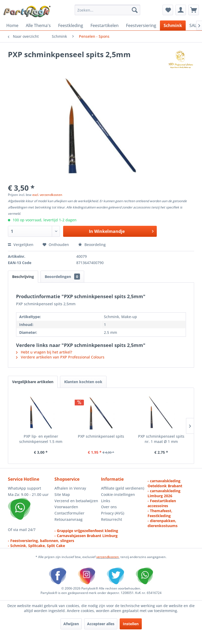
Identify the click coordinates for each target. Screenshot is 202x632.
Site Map (62, 494)
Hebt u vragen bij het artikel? (44, 352)
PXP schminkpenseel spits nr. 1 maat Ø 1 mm (161, 439)
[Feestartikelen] (104, 25)
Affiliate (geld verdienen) (122, 488)
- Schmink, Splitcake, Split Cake (36, 545)
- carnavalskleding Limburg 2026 (164, 493)
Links (105, 500)
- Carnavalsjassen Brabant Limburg (86, 535)
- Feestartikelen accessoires (162, 503)
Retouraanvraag (68, 519)
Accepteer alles (100, 623)
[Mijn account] (180, 10)
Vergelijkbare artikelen (32, 381)
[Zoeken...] (107, 10)
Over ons (109, 506)
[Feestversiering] (141, 25)
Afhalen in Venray (70, 488)
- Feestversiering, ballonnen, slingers (41, 540)
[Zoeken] (134, 10)
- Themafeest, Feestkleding (160, 513)
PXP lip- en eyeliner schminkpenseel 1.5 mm (40, 439)
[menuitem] (107, 10)
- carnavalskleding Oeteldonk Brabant (165, 483)
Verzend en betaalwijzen (76, 500)
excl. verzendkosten (47, 194)
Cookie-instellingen (118, 494)
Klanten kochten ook (83, 381)
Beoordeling (92, 244)
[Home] (12, 25)
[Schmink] (173, 25)
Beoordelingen (62, 277)
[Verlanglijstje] (168, 10)
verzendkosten (107, 557)
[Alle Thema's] (38, 25)
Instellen (131, 623)
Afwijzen (71, 623)
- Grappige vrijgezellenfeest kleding (86, 530)
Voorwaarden (66, 506)
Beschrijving (23, 276)
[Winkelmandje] (193, 10)
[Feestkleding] (70, 25)
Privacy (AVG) (112, 513)
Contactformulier (69, 513)
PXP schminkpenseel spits (101, 436)
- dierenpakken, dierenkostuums (163, 523)
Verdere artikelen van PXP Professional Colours (60, 357)
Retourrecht (111, 519)
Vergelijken (20, 244)
